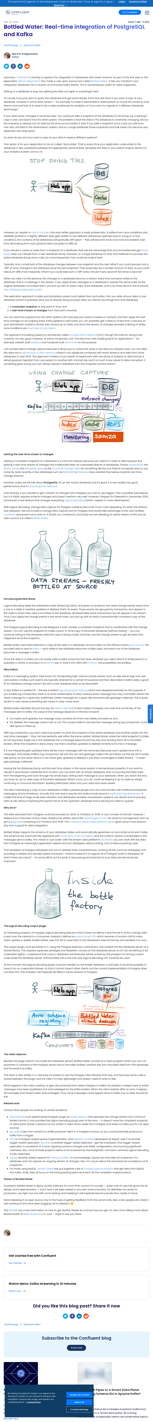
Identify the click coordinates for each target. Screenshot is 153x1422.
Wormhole (71, 342)
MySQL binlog (11, 468)
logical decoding (75, 500)
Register (59, 5)
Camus (92, 662)
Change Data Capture (82, 335)
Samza (50, 662)
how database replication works (23, 289)
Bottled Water (99, 81)
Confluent (22, 77)
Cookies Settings (79, 1409)
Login (121, 1)
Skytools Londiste (83, 1139)
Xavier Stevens (79, 1117)
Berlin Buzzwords (33, 1214)
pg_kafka (15, 1131)
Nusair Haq (11, 1419)
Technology (11, 45)
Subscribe (76, 1347)
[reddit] (27, 66)
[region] (49, 1401)
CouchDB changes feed (66, 468)
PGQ (12, 1139)
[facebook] (13, 66)
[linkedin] (20, 66)
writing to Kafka (60, 1157)
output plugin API (86, 936)
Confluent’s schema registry (76, 836)
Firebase (83, 472)
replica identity (63, 708)
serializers (107, 839)
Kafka (36, 648)
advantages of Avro (95, 818)
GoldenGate (136, 464)
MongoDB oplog (34, 468)
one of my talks (40, 232)
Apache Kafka (31, 45)
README (13, 1210)
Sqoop (13, 1157)
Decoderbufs (17, 1117)
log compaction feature (73, 690)
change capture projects (98, 1168)
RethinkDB (69, 472)
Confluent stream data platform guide (92, 821)
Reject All (79, 1402)
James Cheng (45, 1168)
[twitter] (6, 66)
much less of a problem (41, 328)
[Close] (90, 1388)
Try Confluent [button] (129, 12)
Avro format (137, 645)
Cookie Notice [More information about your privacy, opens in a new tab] (33, 1402)
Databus (36, 342)
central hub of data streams (38, 352)
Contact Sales (138, 1)
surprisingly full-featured (42, 486)
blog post (16, 821)
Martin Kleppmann (25, 54)
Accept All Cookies (79, 1394)
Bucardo (46, 1142)
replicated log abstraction (125, 793)
